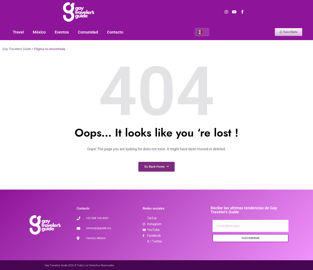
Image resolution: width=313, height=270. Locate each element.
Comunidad (88, 32)
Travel (18, 32)
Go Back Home (156, 166)
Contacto (115, 32)
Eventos (62, 32)
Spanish (199, 32)
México (39, 32)
